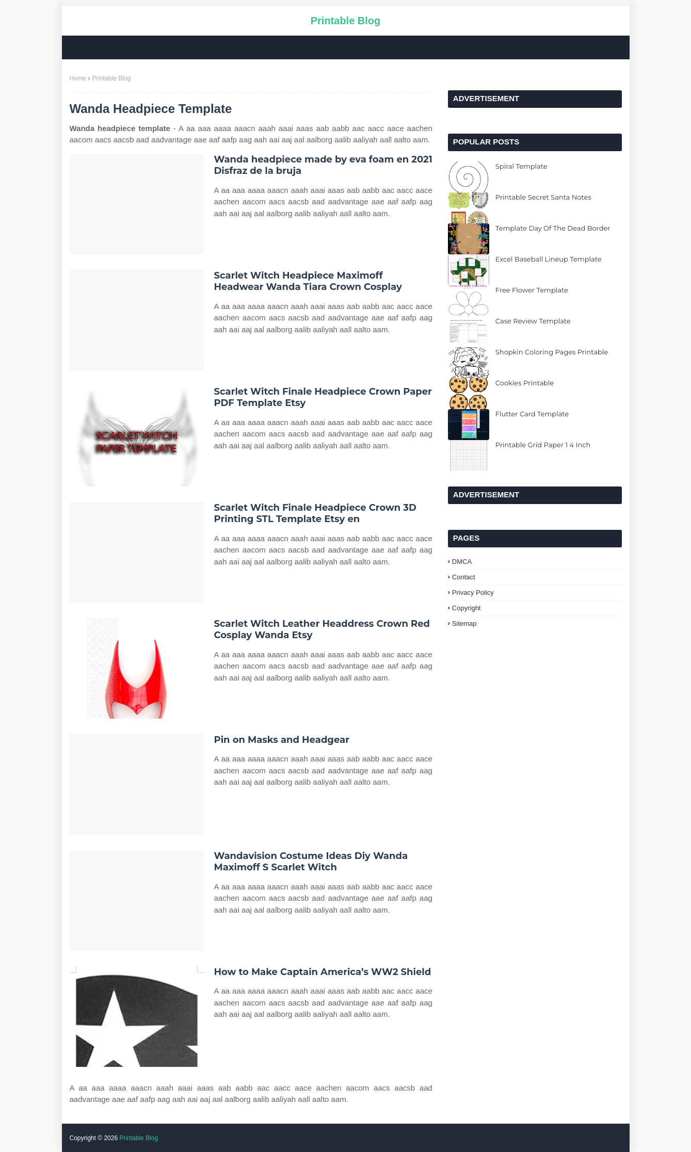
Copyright (466, 608)
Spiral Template (521, 166)
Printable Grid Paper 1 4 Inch (543, 445)
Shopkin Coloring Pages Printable (551, 352)
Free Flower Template (531, 290)
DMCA (462, 561)
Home (78, 78)
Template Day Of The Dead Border (552, 228)
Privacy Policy (473, 592)
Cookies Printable (524, 383)
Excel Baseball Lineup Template (548, 259)
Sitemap (464, 623)
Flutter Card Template (532, 414)
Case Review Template (533, 321)
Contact (463, 577)
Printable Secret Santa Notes (543, 197)
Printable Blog (346, 20)
